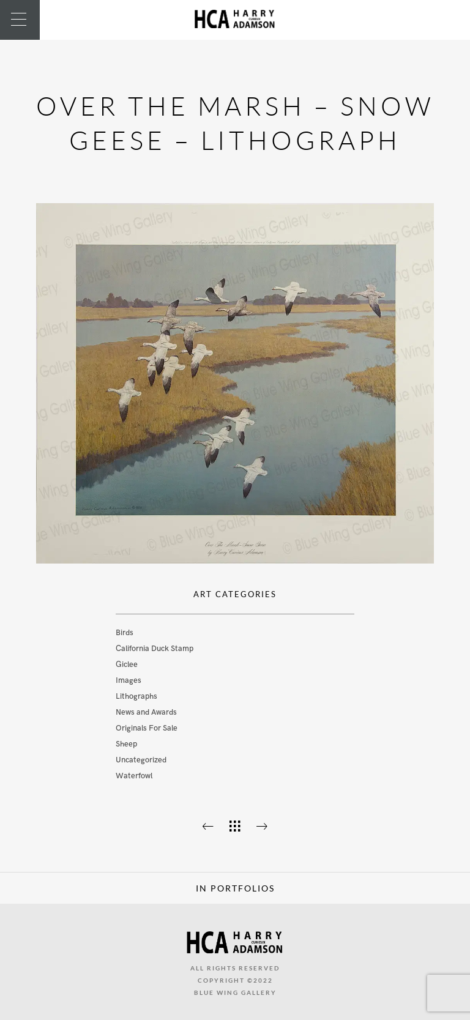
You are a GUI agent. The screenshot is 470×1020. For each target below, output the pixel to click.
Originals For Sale (146, 728)
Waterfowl (134, 776)
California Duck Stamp (154, 648)
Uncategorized (141, 760)
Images (128, 680)
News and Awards (146, 712)
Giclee (127, 664)
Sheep (126, 744)
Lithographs (136, 696)
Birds (124, 633)
